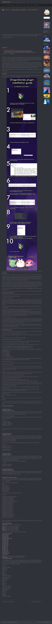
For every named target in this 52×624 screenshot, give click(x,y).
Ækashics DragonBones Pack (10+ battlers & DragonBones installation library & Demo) (19, 52)
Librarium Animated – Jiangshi (36, 601)
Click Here (18, 77)
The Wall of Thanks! (10, 5)
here (36, 35)
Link (3, 396)
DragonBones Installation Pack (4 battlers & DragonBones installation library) (18, 50)
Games (28, 5)
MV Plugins (18, 5)
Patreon (12, 53)
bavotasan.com (47, 622)
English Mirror (4, 47)
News (4, 5)
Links (32, 5)
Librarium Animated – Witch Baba (8, 601)
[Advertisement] (22, 610)
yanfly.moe (6, 2)
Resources (36, 5)
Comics (24, 5)
